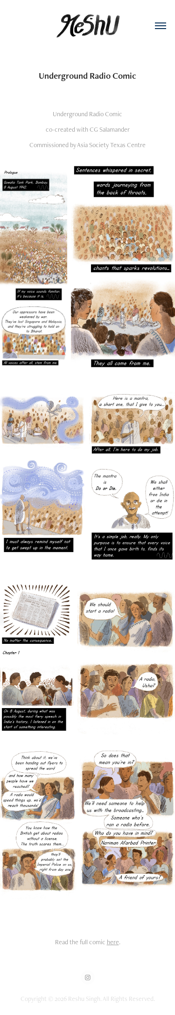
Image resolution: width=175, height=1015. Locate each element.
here (113, 942)
